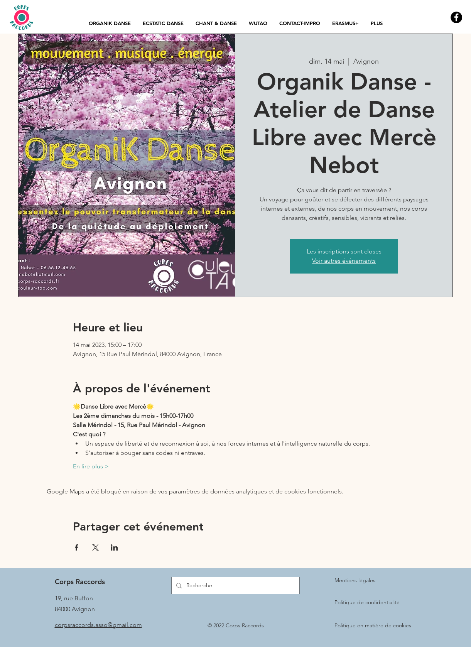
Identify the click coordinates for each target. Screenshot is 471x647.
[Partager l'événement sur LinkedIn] (114, 547)
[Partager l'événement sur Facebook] (76, 547)
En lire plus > (91, 466)
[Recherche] (234, 585)
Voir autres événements (344, 260)
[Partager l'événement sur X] (95, 547)
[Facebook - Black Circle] (456, 17)
